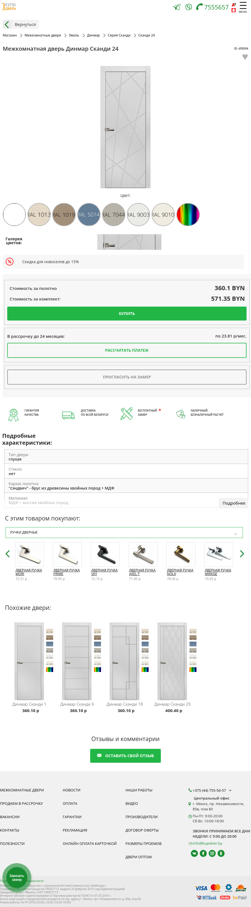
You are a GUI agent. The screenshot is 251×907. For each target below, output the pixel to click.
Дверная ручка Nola (180, 572)
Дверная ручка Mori (29, 572)
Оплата (70, 803)
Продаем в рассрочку (21, 803)
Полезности (12, 843)
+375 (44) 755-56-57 (213, 790)
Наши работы (139, 790)
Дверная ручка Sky (104, 572)
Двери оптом (139, 856)
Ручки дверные (124, 532)
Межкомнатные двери (22, 790)
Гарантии (72, 816)
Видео (132, 803)
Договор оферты (142, 830)
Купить (127, 313)
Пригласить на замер (127, 377)
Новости (71, 790)
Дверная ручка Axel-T (142, 572)
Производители (142, 816)
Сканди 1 (29, 704)
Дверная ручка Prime (66, 572)
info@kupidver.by (207, 843)
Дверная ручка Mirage (218, 572)
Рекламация (75, 830)
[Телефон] (214, 7)
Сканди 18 (125, 704)
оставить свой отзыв (125, 755)
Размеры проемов (144, 843)
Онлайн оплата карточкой (90, 843)
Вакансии (9, 816)
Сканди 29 (172, 704)
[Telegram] (176, 8)
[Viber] (188, 8)
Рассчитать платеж (127, 350)
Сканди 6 (77, 704)
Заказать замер (16, 878)
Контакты (9, 830)
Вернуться (19, 24)
